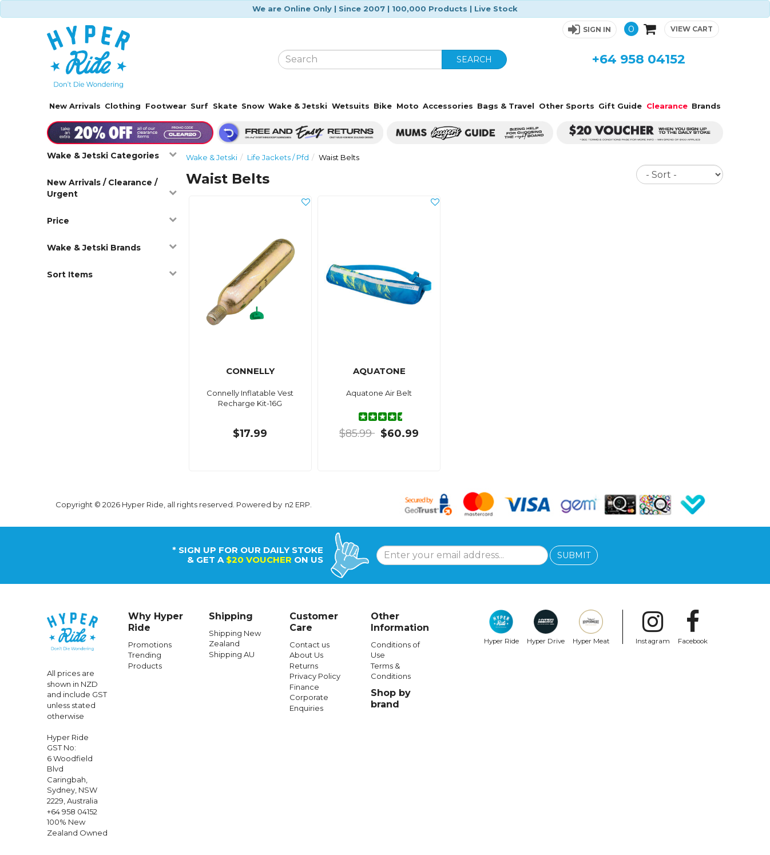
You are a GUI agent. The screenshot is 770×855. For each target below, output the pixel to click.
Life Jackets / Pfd (278, 157)
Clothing (123, 105)
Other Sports (566, 105)
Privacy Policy (314, 676)
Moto (407, 105)
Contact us (309, 644)
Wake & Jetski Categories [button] (111, 155)
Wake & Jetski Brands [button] (111, 247)
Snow (252, 105)
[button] (589, 29)
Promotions (150, 644)
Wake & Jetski (297, 105)
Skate (225, 105)
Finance (304, 686)
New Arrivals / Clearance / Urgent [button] (111, 188)
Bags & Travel (505, 105)
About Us (306, 654)
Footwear (165, 105)
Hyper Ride (501, 627)
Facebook (693, 627)
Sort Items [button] (111, 274)
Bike (383, 105)
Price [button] (111, 220)
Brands (706, 105)
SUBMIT (573, 555)
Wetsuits (351, 105)
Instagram (653, 627)
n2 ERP (297, 504)
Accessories (448, 105)
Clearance (667, 105)
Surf (199, 105)
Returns (303, 665)
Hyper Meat (591, 627)
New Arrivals (75, 105)
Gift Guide (620, 105)
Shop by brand (391, 698)
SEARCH (474, 59)
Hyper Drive (546, 627)
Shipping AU (232, 654)
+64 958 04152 (638, 59)
